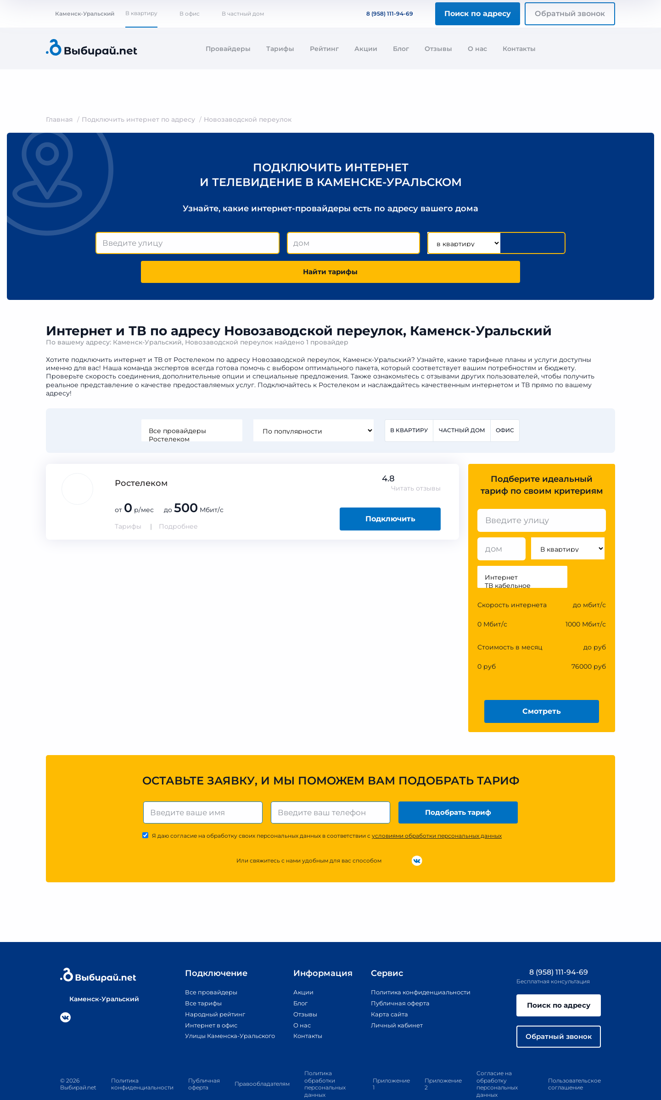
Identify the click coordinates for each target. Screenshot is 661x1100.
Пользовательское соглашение (574, 1061)
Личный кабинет (396, 998)
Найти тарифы (513, 243)
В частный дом (243, 13)
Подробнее (178, 499)
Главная (59, 119)
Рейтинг (324, 48)
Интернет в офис (202, 998)
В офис (189, 13)
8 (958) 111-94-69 (384, 13)
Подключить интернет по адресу (138, 119)
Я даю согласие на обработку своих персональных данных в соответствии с (327, 810)
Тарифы (280, 48)
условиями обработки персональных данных (437, 810)
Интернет (522, 550)
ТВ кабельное (522, 558)
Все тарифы (193, 977)
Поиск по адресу (477, 13)
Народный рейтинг (206, 988)
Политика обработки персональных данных (325, 1061)
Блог (401, 48)
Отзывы (438, 48)
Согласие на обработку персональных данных (497, 1061)
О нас (477, 48)
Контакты (519, 48)
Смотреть (541, 683)
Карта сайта (388, 988)
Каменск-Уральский (80, 13)
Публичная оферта (399, 977)
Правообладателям (262, 1060)
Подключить (390, 491)
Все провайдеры (191, 403)
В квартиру (141, 13)
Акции (365, 48)
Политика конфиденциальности (422, 967)
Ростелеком (191, 411)
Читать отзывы (416, 461)
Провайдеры (228, 48)
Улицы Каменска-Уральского (222, 1009)
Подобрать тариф (459, 785)
